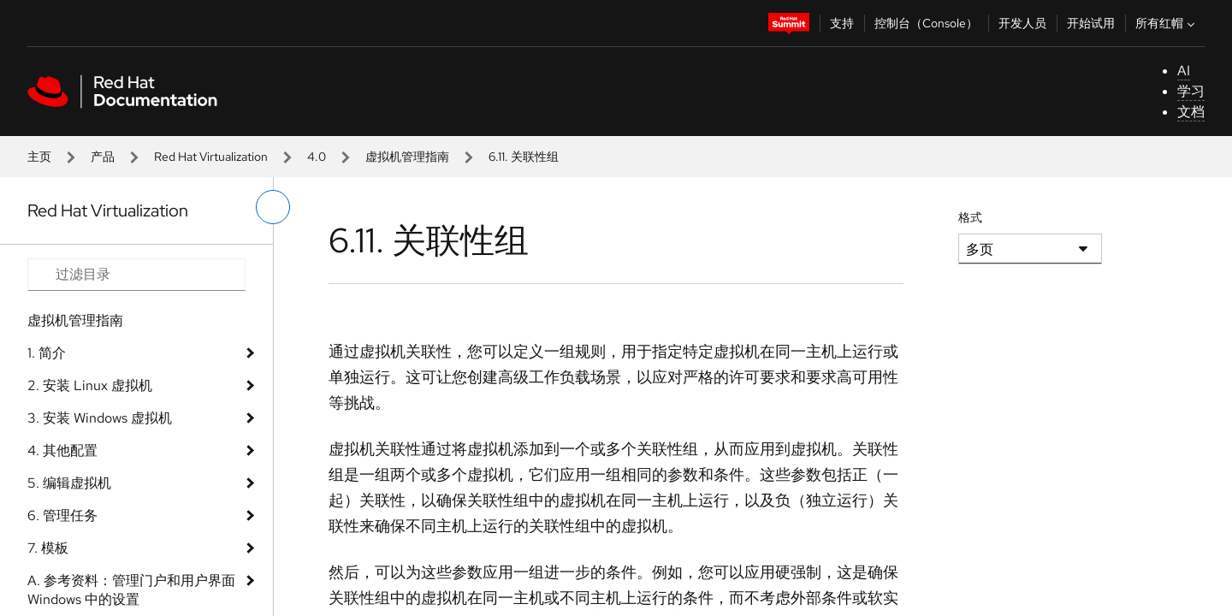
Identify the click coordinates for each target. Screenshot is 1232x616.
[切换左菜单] (273, 207)
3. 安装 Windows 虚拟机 (99, 418)
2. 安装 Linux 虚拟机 (89, 385)
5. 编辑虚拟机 (69, 483)
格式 (970, 217)
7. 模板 (47, 548)
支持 (842, 23)
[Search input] (136, 274)
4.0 (316, 156)
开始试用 (1091, 23)
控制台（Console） (926, 23)
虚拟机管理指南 (407, 156)
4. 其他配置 (62, 450)
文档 (1191, 112)
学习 (1191, 91)
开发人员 (1022, 23)
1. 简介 (46, 353)
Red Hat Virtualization (211, 156)
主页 (39, 156)
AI (1183, 71)
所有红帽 (1167, 23)
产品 (103, 156)
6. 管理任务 (62, 515)
